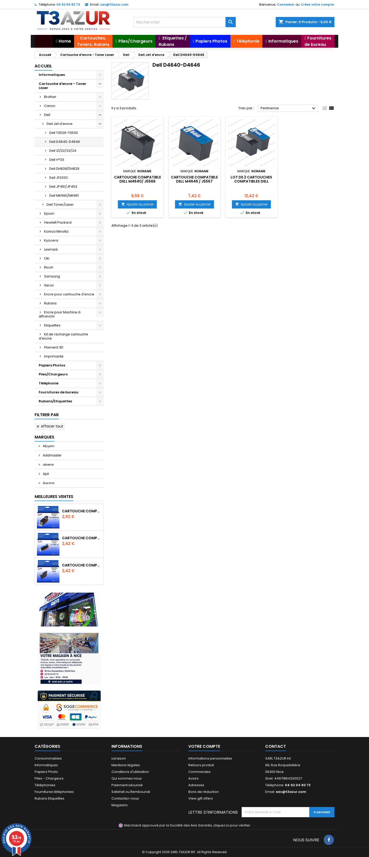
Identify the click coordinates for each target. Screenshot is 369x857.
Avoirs (193, 778)
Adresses (196, 785)
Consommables (48, 758)
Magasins (119, 805)
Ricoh (48, 267)
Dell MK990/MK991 (64, 195)
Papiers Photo (46, 771)
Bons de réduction (203, 791)
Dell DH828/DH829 (64, 168)
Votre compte (204, 746)
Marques (44, 437)
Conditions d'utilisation (130, 771)
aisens (48, 464)
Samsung (52, 276)
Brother (50, 96)
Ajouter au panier (137, 204)
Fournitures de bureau (58, 392)
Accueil (43, 66)
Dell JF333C (58, 177)
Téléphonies (45, 785)
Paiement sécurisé (127, 785)
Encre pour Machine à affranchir (59, 314)
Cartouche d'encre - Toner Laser (62, 85)
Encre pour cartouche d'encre (69, 294)
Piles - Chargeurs (49, 778)
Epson (49, 213)
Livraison (118, 758)
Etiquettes (52, 325)
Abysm (48, 446)
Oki (46, 258)
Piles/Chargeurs (53, 374)
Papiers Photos (52, 365)
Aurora (48, 483)
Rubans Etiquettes (49, 798)
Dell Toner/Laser (60, 204)
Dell (47, 114)
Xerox (49, 285)
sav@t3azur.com (114, 4)
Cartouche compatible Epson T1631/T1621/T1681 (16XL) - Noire (81, 565)
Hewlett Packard (57, 222)
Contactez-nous (125, 798)
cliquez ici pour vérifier (231, 825)
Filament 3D (53, 347)
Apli (45, 473)
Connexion (285, 4)
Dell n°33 (56, 159)
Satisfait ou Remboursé (130, 791)
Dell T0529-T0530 (63, 132)
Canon (49, 105)
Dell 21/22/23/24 (62, 150)
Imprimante (54, 356)
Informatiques (52, 74)
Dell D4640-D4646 (64, 141)
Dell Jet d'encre (60, 123)
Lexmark (51, 249)
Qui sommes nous (126, 778)
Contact (275, 746)
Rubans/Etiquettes (55, 401)
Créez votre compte (317, 4)
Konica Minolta (56, 231)
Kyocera (51, 240)
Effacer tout (49, 426)
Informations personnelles (210, 758)
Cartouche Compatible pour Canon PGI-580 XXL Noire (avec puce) (81, 511)
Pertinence (289, 108)
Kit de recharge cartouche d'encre (63, 336)
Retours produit (201, 765)
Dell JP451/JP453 (63, 186)
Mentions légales (125, 765)
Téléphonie (48, 383)
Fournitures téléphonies (54, 791)
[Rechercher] (184, 22)
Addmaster (52, 455)
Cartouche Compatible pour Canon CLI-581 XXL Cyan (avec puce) (81, 538)
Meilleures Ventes (54, 497)
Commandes (199, 771)
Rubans (50, 303)
